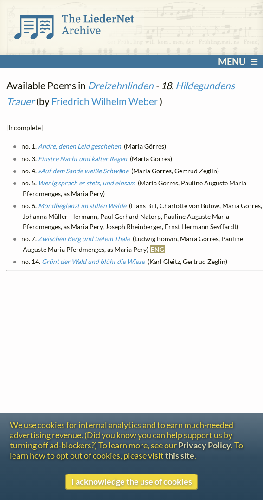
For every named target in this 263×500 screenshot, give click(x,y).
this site (179, 455)
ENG (157, 249)
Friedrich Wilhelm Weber (104, 101)
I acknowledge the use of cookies (131, 481)
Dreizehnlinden (121, 85)
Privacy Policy (204, 445)
